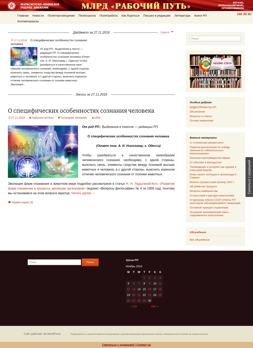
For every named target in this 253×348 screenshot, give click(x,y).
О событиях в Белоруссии (205, 162)
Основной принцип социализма (209, 207)
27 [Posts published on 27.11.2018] (133, 300)
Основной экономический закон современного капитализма (209, 214)
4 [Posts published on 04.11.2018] (160, 277)
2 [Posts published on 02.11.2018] (149, 277)
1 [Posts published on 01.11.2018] (144, 277)
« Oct (133, 306)
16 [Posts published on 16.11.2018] (149, 289)
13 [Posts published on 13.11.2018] (133, 289)
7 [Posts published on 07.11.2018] (139, 283)
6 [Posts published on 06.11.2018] (134, 283)
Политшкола (87, 15)
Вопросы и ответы (201, 116)
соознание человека (74, 117)
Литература (183, 15)
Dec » (155, 306)
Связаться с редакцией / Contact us (126, 344)
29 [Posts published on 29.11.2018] (144, 300)
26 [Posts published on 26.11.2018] (128, 300)
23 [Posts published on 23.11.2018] (149, 294)
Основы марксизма (201, 120)
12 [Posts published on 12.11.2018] (128, 289)
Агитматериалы (28, 21)
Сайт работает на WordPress (42, 333)
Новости (38, 15)
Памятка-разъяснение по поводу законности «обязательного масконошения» (210, 150)
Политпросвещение (61, 15)
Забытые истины (43, 117)
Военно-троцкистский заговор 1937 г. (212, 182)
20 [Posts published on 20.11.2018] (133, 294)
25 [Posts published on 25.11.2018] (160, 294)
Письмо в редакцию (157, 15)
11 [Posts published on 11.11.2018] (160, 283)
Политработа (109, 15)
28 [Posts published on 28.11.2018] (139, 300)
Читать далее (83, 193)
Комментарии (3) (22, 202)
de (245, 13)
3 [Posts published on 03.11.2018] (155, 277)
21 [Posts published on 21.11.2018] (139, 294)
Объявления (197, 111)
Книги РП (200, 15)
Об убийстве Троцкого (203, 186)
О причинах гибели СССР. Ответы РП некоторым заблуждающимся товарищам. (215, 201)
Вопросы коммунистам (204, 190)
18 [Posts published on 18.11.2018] (160, 289)
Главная (23, 15)
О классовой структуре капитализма (212, 195)
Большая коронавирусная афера (210, 157)
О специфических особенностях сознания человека (81, 110)
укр (239, 13)
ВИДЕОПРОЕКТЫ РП (203, 107)
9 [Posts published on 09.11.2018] (149, 283)
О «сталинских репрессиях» (207, 142)
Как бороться (131, 15)
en (249, 13)
